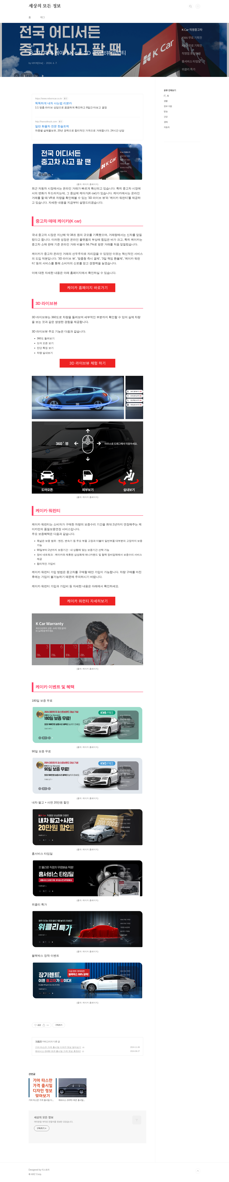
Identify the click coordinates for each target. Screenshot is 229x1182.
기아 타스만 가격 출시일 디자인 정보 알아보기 (58, 1047)
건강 (166, 117)
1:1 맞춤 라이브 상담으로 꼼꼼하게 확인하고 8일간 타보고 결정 (71, 107)
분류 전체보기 (170, 90)
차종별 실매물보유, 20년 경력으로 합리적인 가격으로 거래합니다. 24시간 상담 (79, 130)
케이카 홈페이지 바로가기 (87, 287)
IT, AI (166, 96)
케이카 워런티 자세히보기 (87, 601)
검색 (190, 6)
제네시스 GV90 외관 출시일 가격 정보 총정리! (58, 1051)
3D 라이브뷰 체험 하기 (87, 363)
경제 (166, 122)
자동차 (38, 1041)
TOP (197, 1171)
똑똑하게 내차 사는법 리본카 (53, 103)
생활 (166, 101)
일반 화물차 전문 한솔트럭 (52, 126)
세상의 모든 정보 (45, 6)
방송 (166, 111)
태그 (42, 17)
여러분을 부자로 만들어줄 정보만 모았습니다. (53, 1122)
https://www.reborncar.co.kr (48, 98)
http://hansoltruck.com (46, 121)
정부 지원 (168, 106)
